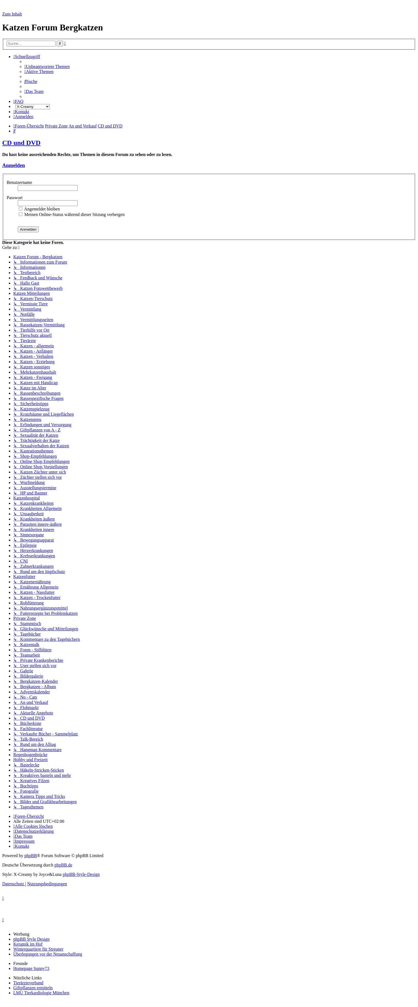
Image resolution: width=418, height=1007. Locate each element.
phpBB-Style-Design (81, 874)
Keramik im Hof (28, 944)
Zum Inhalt (12, 14)
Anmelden (13, 165)
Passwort (15, 197)
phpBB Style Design (31, 939)
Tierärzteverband (28, 982)
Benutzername (20, 182)
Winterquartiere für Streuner (38, 949)
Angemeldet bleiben (39, 209)
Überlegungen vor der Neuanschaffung (47, 954)
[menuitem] (47, 66)
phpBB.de (63, 865)
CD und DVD (21, 142)
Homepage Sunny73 (31, 968)
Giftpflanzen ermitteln (33, 987)
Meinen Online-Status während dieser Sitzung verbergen (72, 214)
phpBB (30, 855)
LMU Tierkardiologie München (41, 992)
